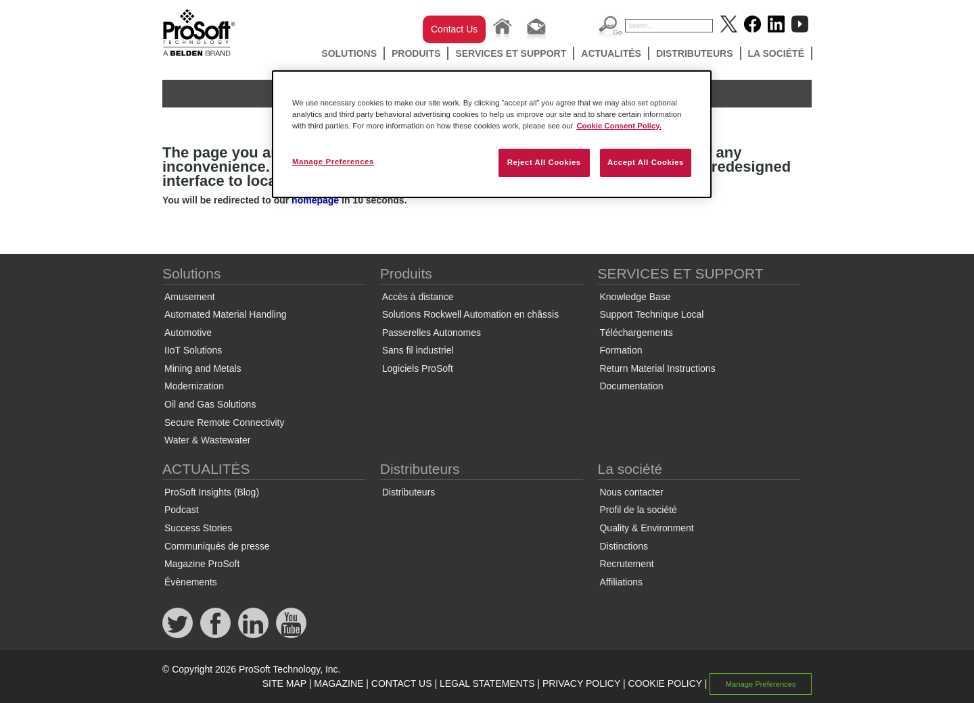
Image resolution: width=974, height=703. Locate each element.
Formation (620, 350)
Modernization (194, 386)
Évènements (190, 582)
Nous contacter (631, 492)
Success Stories (198, 528)
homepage (315, 200)
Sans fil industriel (418, 350)
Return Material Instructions (657, 368)
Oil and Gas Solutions (210, 404)
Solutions (349, 53)
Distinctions (623, 546)
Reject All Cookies (544, 162)
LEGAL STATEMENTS (487, 683)
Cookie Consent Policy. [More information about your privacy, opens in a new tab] (619, 126)
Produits (416, 53)
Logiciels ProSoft (417, 368)
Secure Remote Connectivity (224, 422)
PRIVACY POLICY (581, 683)
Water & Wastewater (207, 440)
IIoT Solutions (193, 350)
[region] (492, 134)
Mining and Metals (202, 368)
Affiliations (621, 582)
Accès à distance (418, 296)
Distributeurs (694, 53)
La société (776, 53)
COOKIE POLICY (664, 683)
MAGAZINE (338, 683)
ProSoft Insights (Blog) (211, 492)
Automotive (188, 332)
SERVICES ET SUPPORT (510, 53)
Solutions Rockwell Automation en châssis (470, 314)
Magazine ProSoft (201, 563)
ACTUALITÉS (611, 53)
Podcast (181, 509)
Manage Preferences (761, 684)
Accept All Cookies (645, 162)
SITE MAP (284, 683)
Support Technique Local (651, 314)
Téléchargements (635, 332)
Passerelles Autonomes (431, 332)
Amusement (189, 296)
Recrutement (626, 563)
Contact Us (454, 29)
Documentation (631, 386)
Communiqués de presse (217, 546)
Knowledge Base (634, 296)
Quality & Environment (646, 528)
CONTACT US (401, 683)
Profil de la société (637, 509)
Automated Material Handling (225, 314)
